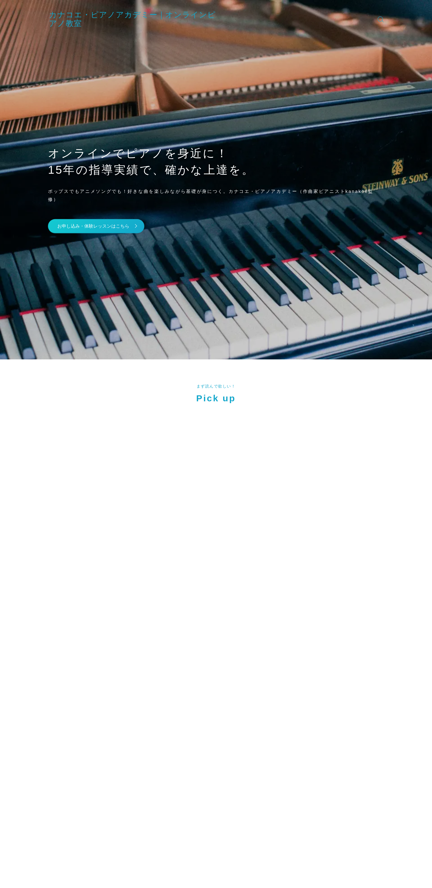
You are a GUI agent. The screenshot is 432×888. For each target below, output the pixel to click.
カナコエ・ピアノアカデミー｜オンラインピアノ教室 (170, 19)
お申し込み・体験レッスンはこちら (100, 226)
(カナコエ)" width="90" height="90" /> (79, 507)
